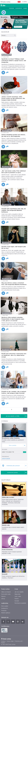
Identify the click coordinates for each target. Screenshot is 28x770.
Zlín (25, 452)
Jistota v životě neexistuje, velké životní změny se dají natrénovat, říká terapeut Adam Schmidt (13, 98)
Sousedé (4, 574)
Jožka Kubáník (6, 458)
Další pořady (6, 480)
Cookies (3, 641)
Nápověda (17, 594)
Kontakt (17, 601)
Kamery (25, 8)
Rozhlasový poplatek (20, 603)
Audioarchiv (18, 8)
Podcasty (4, 610)
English (3, 642)
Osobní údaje (10, 641)
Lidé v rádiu (18, 596)
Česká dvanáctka (7, 549)
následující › (25, 410)
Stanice (3, 596)
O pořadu (4, 421)
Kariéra (17, 598)
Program (11, 8)
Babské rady (6, 525)
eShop (3, 598)
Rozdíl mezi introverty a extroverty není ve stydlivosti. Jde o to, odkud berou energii (13, 355)
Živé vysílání (4, 606)
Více (21, 17)
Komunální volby (6, 594)
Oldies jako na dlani (8, 497)
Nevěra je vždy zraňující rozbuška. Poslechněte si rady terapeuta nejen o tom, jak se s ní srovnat (12, 319)
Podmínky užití (18, 641)
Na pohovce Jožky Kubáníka (11, 438)
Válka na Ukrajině (6, 592)
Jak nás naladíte (19, 592)
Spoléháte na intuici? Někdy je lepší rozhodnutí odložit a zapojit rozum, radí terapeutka (13, 60)
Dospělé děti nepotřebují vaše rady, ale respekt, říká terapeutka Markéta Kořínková (13, 210)
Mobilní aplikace (5, 613)
